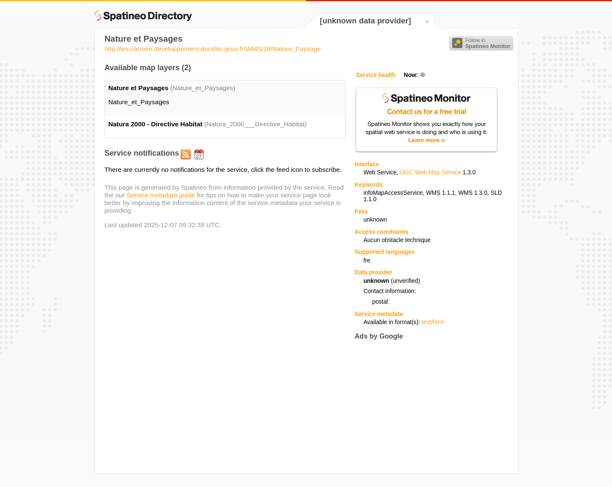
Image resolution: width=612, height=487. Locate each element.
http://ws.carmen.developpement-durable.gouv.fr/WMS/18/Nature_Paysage (213, 48)
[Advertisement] (425, 406)
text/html (433, 322)
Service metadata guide (161, 195)
